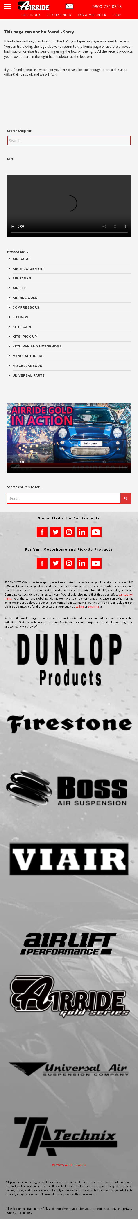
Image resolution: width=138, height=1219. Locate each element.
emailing (93, 607)
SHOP (117, 15)
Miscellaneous (27, 366)
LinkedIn (82, 532)
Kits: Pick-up (25, 336)
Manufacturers (28, 356)
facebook (42, 532)
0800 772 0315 (107, 6)
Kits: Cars (22, 327)
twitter (55, 532)
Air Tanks (22, 278)
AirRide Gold (25, 298)
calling (80, 607)
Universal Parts (29, 375)
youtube (96, 532)
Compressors (26, 307)
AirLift (19, 288)
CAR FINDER (30, 15)
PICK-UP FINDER (58, 15)
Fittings (20, 317)
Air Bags (21, 259)
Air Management (28, 268)
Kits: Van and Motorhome (37, 346)
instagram (69, 532)
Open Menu (7, 6)
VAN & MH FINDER (92, 15)
